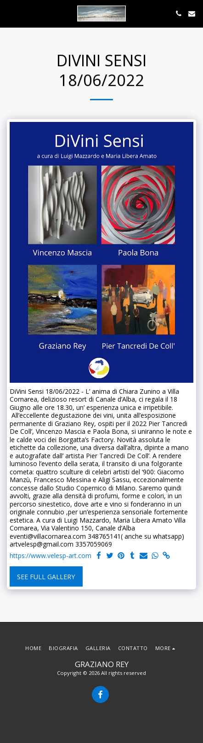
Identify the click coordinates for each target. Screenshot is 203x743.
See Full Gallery (46, 576)
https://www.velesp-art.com (50, 556)
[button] (10, 13)
